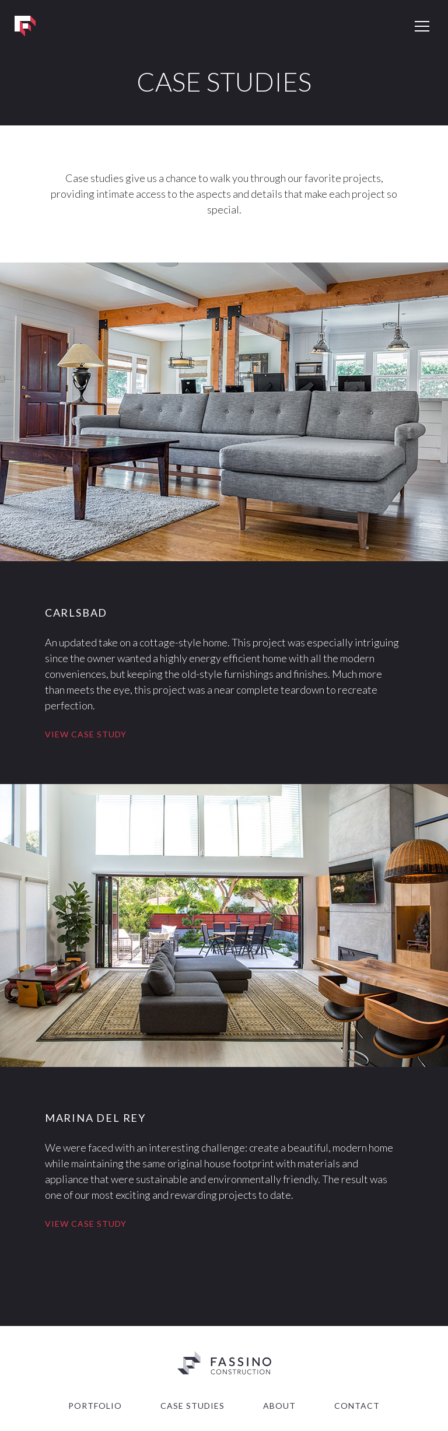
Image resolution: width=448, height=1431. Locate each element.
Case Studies (192, 1406)
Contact (357, 1406)
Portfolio (95, 1406)
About (279, 1406)
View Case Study (86, 734)
